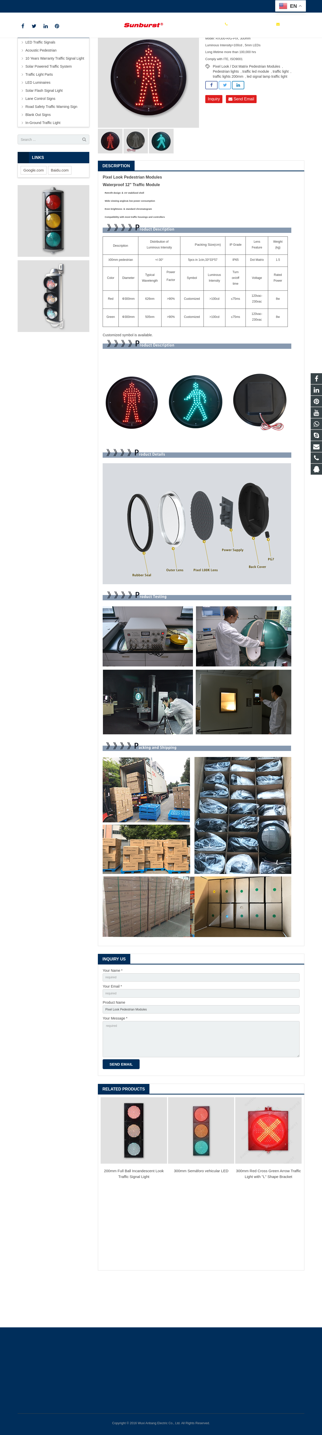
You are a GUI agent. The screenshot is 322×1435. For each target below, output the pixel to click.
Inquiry (214, 137)
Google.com (33, 208)
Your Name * (113, 1008)
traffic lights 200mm (228, 114)
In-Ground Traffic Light (42, 160)
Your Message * (115, 1060)
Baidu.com (60, 208)
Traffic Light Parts (39, 112)
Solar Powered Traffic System (48, 104)
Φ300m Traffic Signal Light (169, 51)
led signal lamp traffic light (267, 114)
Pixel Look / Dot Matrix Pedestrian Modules (246, 104)
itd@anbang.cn (85, 5)
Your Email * (112, 1026)
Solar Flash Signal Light (44, 128)
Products (106, 51)
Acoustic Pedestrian (41, 88)
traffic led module (256, 109)
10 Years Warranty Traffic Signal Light (54, 96)
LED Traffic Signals (131, 51)
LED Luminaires (38, 120)
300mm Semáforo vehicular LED (201, 1219)
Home (89, 51)
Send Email (241, 137)
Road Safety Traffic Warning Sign (51, 144)
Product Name (114, 1043)
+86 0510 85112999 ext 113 (43, 5)
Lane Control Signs (40, 136)
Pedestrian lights (226, 109)
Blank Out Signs (38, 152)
